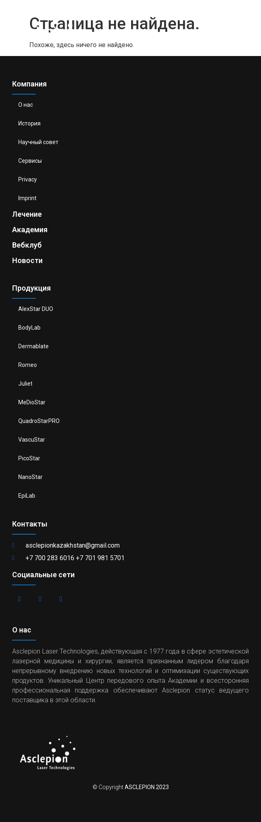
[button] (249, 25)
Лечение (27, 214)
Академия (29, 229)
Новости (27, 260)
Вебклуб (27, 245)
